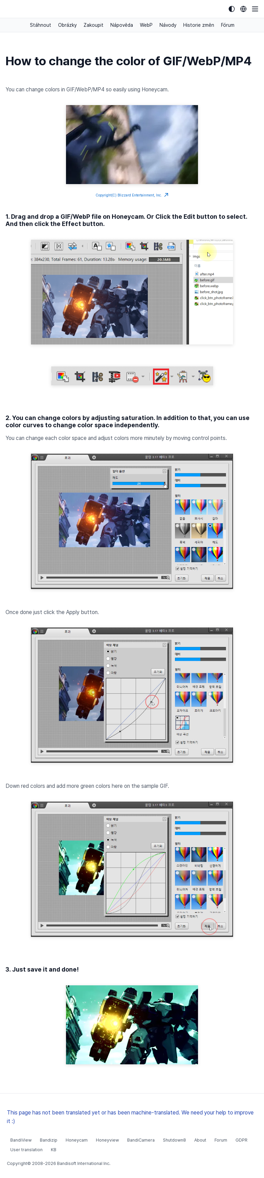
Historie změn (198, 25)
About (200, 1140)
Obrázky (67, 25)
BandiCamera (141, 1140)
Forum (220, 1140)
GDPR (241, 1140)
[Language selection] (243, 8)
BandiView (21, 1140)
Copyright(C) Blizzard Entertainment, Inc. (132, 195)
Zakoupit (93, 25)
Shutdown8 (174, 1140)
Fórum (227, 25)
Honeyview (107, 1140)
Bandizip (48, 1140)
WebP (146, 25)
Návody (168, 25)
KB (53, 1149)
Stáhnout (40, 25)
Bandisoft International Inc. (83, 1163)
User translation (26, 1149)
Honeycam (77, 1140)
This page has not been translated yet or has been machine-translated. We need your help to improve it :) (130, 1116)
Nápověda (121, 25)
